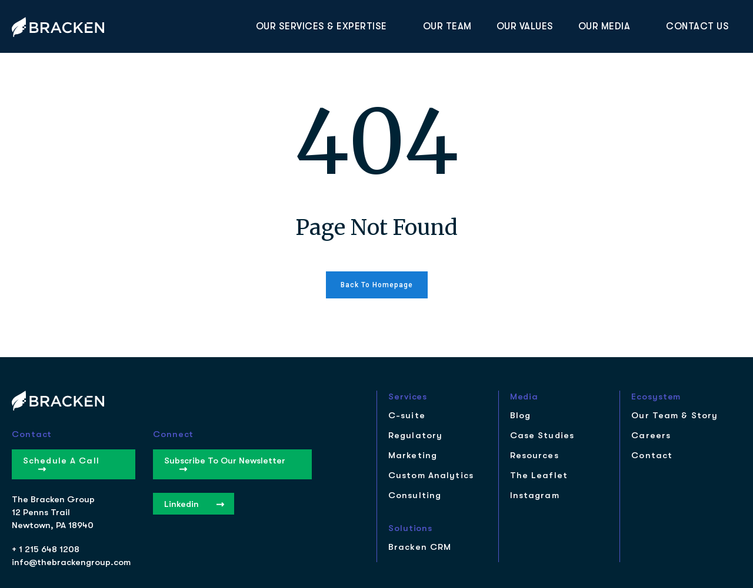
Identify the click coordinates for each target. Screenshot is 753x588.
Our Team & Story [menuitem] (674, 416)
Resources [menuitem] (534, 456)
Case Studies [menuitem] (542, 436)
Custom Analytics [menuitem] (431, 476)
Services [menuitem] (407, 397)
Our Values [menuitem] (525, 26)
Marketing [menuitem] (412, 456)
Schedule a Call (61, 463)
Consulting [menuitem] (414, 495)
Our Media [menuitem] (604, 26)
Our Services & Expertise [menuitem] (321, 26)
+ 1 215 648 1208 (45, 549)
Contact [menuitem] (651, 456)
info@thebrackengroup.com (71, 562)
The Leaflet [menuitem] (539, 476)
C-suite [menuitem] (406, 416)
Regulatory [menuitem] (415, 436)
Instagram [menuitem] (534, 495)
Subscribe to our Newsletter (224, 463)
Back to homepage (377, 285)
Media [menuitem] (524, 397)
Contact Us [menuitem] (697, 26)
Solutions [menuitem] (410, 528)
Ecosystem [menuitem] (656, 397)
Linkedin (194, 504)
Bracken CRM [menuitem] (419, 547)
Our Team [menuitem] (447, 26)
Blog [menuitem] (520, 416)
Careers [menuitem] (651, 436)
